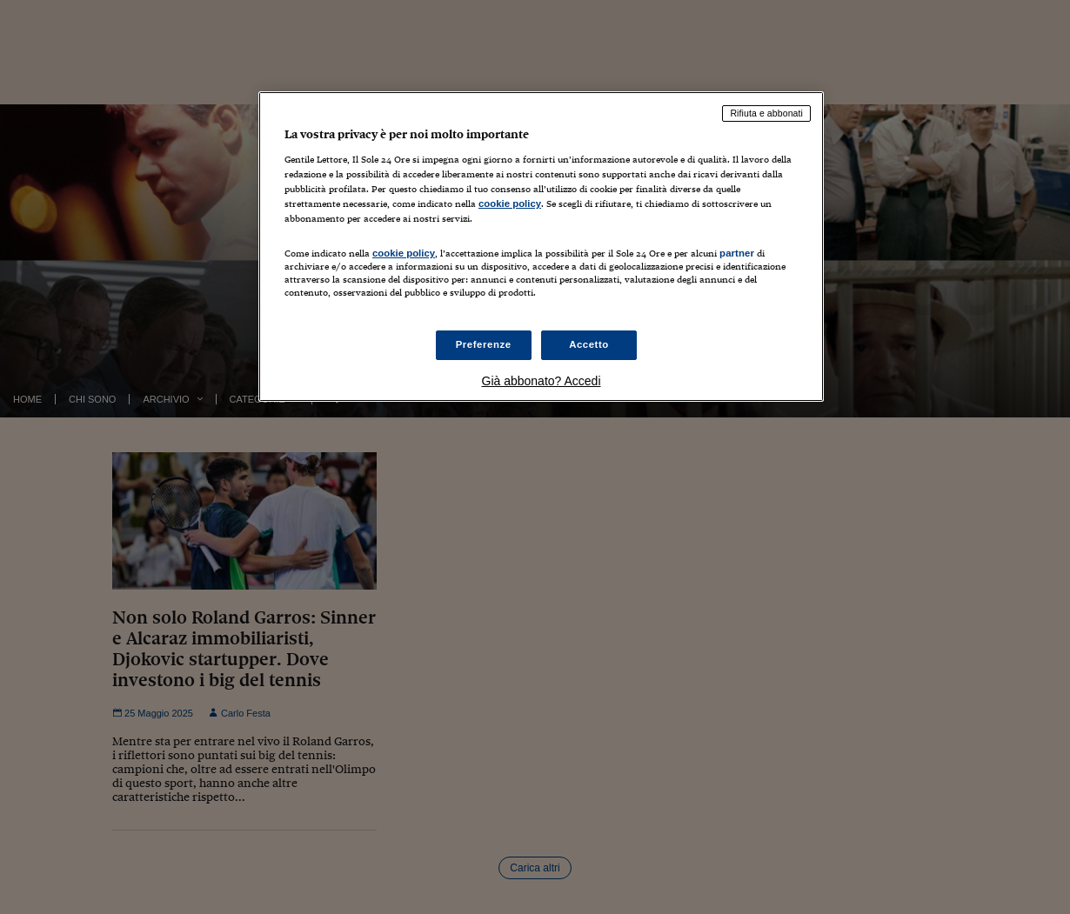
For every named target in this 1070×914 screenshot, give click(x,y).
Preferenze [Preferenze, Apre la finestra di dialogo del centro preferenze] (484, 344)
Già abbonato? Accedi (541, 381)
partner (736, 253)
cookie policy (509, 203)
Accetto (589, 344)
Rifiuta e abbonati (766, 113)
